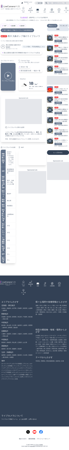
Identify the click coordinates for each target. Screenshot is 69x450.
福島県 (5, 310)
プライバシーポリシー (43, 439)
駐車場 (65, 305)
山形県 (30, 308)
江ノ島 (48, 346)
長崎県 (14, 355)
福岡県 (3, 355)
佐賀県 (9, 355)
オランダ (15, 372)
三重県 (3, 334)
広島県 (20, 342)
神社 (45, 310)
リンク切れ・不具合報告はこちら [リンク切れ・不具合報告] (34, 46)
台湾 (21, 376)
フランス (25, 366)
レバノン (21, 370)
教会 (47, 344)
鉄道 (38, 307)
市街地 (38, 361)
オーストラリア (6, 363)
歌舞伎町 (42, 346)
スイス (17, 376)
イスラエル (7, 370)
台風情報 (52, 10)
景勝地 (43, 361)
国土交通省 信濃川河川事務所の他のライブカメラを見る (22, 53)
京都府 (14, 334)
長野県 (30, 325)
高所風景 (46, 353)
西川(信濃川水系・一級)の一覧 (30, 70)
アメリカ (11, 379)
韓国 (27, 374)
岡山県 (14, 342)
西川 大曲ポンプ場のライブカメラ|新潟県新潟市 (18, 30)
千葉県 (25, 317)
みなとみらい (45, 335)
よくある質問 (23, 419)
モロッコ (28, 370)
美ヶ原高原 (47, 348)
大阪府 (20, 334)
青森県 (9, 308)
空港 (45, 305)
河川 (44, 10)
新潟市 (22, 26)
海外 (59, 10)
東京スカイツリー (55, 344)
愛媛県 (14, 349)
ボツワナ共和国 (17, 363)
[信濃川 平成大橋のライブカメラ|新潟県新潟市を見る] (58, 131)
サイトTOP (23, 10)
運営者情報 (31, 439)
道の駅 (55, 351)
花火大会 (49, 312)
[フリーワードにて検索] (46, 3)
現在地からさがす (26, 3)
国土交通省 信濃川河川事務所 (16, 40)
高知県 (20, 349)
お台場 (38, 335)
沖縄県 (12, 357)
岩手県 (14, 308)
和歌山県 (5, 336)
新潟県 (13, 26)
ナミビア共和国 (6, 372)
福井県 (20, 325)
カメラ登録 (66, 10)
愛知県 (16, 327)
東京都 (30, 317)
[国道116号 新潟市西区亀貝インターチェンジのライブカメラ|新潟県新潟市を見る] (58, 59)
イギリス (27, 376)
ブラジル (25, 363)
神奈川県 (5, 319)
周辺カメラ (52, 25)
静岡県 (10, 327)
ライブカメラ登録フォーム (9, 419)
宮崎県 (30, 355)
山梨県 (25, 325)
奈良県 (30, 334)
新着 (58, 29)
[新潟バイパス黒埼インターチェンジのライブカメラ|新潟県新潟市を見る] (58, 142)
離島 (53, 310)
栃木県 (9, 317)
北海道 (3, 308)
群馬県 (14, 317)
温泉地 (58, 361)
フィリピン (8, 374)
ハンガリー (21, 368)
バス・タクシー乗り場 (47, 337)
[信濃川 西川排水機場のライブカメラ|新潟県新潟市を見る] (58, 121)
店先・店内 (41, 344)
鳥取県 (3, 342)
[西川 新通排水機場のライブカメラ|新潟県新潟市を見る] (58, 111)
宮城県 (20, 308)
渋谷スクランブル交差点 (59, 346)
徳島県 (3, 349)
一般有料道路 (53, 340)
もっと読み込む (58, 152)
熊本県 (20, 355)
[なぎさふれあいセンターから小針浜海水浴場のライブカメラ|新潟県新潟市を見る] (58, 90)
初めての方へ (23, 439)
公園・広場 (53, 342)
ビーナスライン (60, 337)
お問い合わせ (33, 419)
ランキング (63, 25)
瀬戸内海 (39, 348)
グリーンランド (11, 368)
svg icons (32, 446)
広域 (16, 379)
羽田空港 (54, 348)
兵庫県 (25, 334)
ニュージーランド (24, 372)
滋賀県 (9, 334)
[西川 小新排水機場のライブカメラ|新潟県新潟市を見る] (58, 39)
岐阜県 (5, 327)
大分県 (25, 355)
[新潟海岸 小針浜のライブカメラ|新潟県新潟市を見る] (58, 70)
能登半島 (61, 348)
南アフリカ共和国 (19, 374)
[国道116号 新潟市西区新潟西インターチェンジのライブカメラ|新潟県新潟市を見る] (58, 101)
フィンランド (18, 366)
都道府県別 (30, 10)
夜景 (42, 307)
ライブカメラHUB (38, 444)
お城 (59, 307)
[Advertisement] (23, 111)
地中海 (60, 342)
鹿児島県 (5, 357)
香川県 (9, 349)
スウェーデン (9, 376)
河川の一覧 (24, 67)
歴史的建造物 (50, 361)
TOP (5, 26)
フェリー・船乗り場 (42, 340)
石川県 (14, 325)
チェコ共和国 (8, 366)
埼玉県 (20, 317)
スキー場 (58, 305)
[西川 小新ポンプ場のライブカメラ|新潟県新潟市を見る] (58, 49)
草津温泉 (42, 351)
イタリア (15, 370)
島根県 (9, 342)
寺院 (49, 310)
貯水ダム (49, 351)
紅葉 (59, 310)
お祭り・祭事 (57, 312)
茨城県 (3, 317)
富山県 (9, 325)
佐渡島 (60, 340)
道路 (37, 10)
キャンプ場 (51, 305)
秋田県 (25, 308)
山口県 (25, 342)
